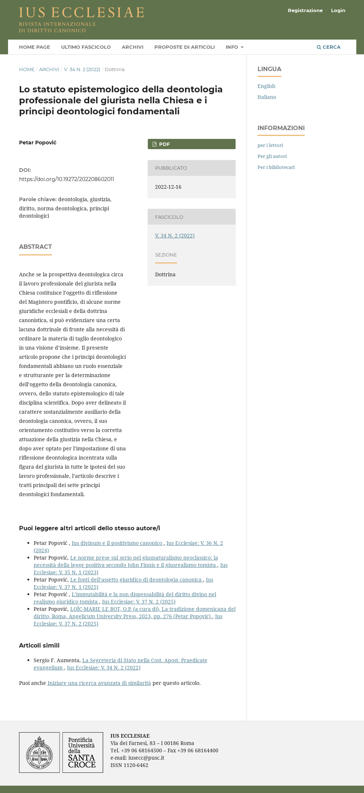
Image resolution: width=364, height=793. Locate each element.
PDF (164, 144)
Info (233, 47)
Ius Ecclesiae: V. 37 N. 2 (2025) (139, 601)
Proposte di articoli (184, 47)
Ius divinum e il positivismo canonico (118, 542)
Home (27, 69)
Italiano (267, 96)
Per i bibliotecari (276, 167)
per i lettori (270, 145)
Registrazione (305, 10)
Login (338, 10)
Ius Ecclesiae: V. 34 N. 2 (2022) (103, 667)
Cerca (329, 47)
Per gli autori (272, 156)
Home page (34, 47)
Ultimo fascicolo (86, 47)
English (266, 85)
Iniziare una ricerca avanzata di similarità (99, 682)
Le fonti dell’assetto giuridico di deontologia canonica (136, 579)
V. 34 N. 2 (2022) (82, 69)
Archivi (132, 47)
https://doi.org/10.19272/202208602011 (66, 179)
